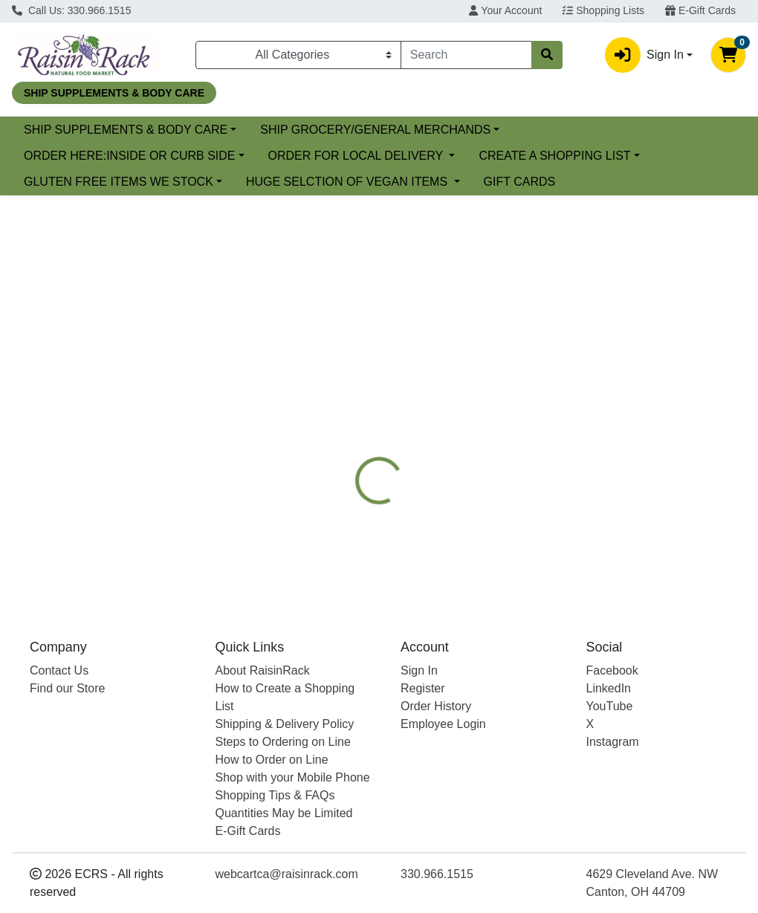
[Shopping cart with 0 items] (728, 55)
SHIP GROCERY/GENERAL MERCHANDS (496, 129)
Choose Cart (651, 321)
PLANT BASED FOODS (456, 402)
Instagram (612, 741)
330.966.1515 (437, 874)
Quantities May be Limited (284, 813)
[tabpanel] (537, 504)
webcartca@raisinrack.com (287, 874)
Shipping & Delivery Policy (285, 724)
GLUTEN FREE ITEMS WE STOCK (118, 181)
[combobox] (466, 55)
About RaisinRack (263, 670)
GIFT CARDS (520, 181)
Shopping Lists (603, 10)
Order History (436, 706)
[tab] (356, 402)
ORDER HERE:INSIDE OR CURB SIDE (129, 155)
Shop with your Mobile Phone (293, 777)
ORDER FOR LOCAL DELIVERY (357, 155)
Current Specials (67, 129)
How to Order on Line (272, 759)
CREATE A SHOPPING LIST (554, 155)
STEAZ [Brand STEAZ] (483, 507)
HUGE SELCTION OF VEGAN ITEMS (348, 181)
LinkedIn (609, 688)
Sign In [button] (644, 55)
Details (357, 402)
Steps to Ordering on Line (283, 741)
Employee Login (443, 724)
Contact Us (59, 670)
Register (423, 688)
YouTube (609, 706)
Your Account (505, 10)
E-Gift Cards (700, 10)
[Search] (466, 55)
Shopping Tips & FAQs (275, 795)
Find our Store (67, 688)
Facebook (612, 670)
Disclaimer (564, 402)
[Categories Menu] (298, 55)
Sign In (419, 670)
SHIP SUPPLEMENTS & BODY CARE (246, 129)
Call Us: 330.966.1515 (71, 10)
